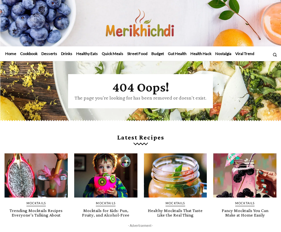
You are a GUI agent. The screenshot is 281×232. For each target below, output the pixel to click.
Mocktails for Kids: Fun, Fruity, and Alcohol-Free (106, 211)
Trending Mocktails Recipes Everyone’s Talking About (36, 211)
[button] (274, 54)
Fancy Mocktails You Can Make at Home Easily (245, 211)
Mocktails (35, 202)
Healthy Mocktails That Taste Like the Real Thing (175, 211)
